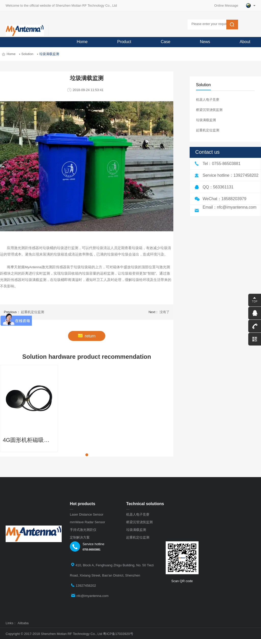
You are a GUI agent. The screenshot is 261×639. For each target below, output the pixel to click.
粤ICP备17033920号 (118, 634)
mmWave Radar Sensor (87, 522)
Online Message (228, 5)
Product (124, 42)
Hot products (82, 504)
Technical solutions (145, 504)
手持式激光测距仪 (83, 530)
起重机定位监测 (207, 130)
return (87, 336)
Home (82, 42)
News (205, 42)
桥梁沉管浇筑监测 (209, 110)
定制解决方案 (80, 537)
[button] (86, 454)
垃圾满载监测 (206, 120)
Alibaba (23, 623)
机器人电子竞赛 (207, 99)
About (245, 42)
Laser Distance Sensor (86, 514)
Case (165, 42)
